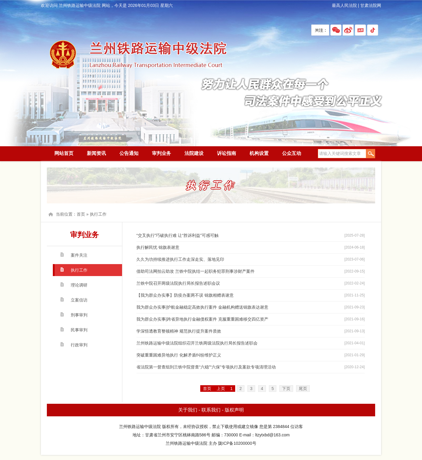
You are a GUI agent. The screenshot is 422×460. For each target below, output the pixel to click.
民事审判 (79, 330)
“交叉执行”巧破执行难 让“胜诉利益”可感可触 (177, 235)
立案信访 (79, 300)
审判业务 (161, 153)
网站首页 (63, 153)
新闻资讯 (96, 153)
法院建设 (194, 153)
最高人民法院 (344, 5)
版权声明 (234, 409)
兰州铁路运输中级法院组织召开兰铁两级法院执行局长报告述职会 (197, 343)
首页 (81, 214)
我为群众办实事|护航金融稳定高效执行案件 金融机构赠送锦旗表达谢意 (202, 307)
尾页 (303, 388)
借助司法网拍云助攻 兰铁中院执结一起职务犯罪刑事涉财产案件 (195, 271)
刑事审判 (79, 315)
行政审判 (79, 344)
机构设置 (259, 153)
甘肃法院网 (370, 5)
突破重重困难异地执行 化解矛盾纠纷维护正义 (178, 355)
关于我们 (187, 409)
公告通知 (128, 153)
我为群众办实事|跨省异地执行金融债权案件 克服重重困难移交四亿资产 (202, 319)
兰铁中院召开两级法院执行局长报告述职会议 (178, 283)
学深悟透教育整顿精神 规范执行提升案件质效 (178, 331)
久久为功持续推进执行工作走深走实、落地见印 (180, 259)
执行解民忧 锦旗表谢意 (157, 247)
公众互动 (291, 153)
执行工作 (98, 214)
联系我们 (211, 409)
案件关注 (79, 255)
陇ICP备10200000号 (237, 443)
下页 (286, 388)
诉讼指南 (226, 153)
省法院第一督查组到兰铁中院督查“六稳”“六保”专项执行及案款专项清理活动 (206, 367)
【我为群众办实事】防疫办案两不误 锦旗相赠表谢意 (185, 295)
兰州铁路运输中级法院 (138, 55)
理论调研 (79, 285)
